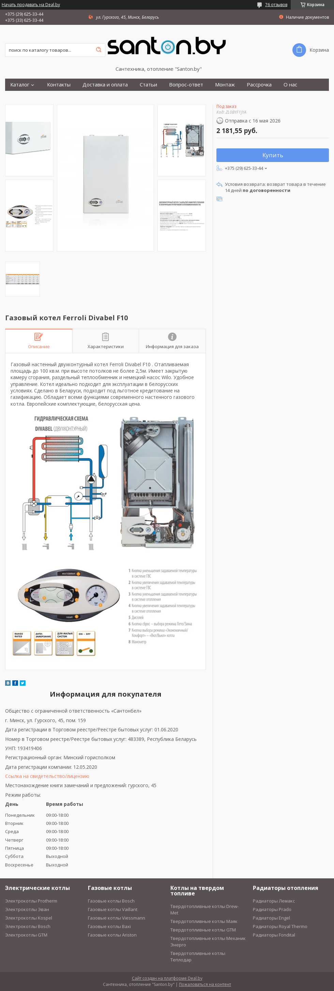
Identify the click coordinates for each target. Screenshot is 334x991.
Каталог (19, 84)
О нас (290, 84)
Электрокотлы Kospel (28, 918)
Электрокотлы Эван (27, 909)
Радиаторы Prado (272, 909)
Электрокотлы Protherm (31, 901)
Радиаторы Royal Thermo (280, 926)
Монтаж (225, 84)
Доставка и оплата (105, 84)
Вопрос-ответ (186, 84)
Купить (272, 155)
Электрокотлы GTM (26, 935)
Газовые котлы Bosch (111, 901)
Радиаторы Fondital (274, 935)
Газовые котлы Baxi (109, 926)
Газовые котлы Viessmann (116, 918)
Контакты (59, 84)
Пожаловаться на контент (205, 984)
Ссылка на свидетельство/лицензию (47, 776)
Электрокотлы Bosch (27, 926)
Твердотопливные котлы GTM (203, 930)
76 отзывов (276, 4)
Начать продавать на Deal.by (31, 4)
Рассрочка (259, 84)
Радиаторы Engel (271, 918)
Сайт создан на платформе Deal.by (167, 978)
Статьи (148, 84)
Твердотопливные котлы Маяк (204, 921)
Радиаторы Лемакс (274, 901)
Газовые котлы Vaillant (112, 909)
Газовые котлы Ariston (112, 935)
